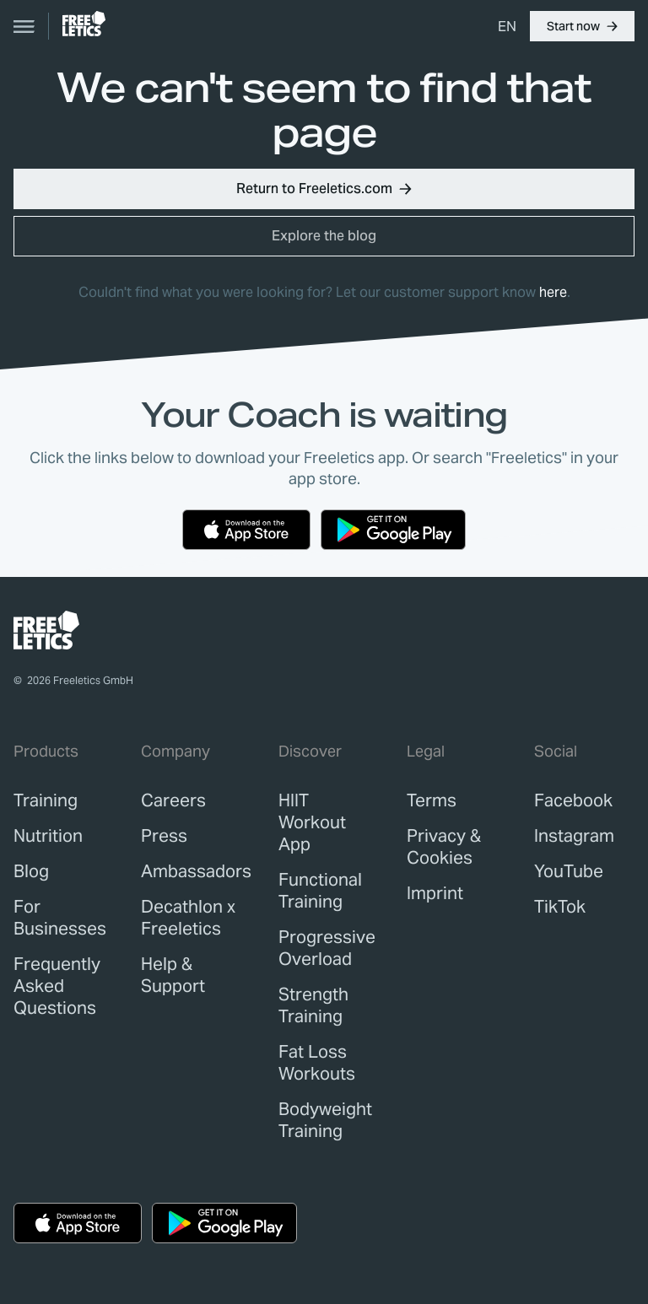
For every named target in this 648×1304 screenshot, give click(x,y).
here (553, 292)
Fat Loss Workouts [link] (316, 1063)
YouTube (568, 871)
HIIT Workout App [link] (312, 822)
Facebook (573, 800)
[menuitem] (507, 26)
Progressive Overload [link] (326, 948)
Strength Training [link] (313, 1005)
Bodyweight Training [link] (325, 1120)
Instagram (574, 836)
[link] (84, 23)
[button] (582, 26)
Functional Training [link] (320, 891)
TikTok (560, 907)
